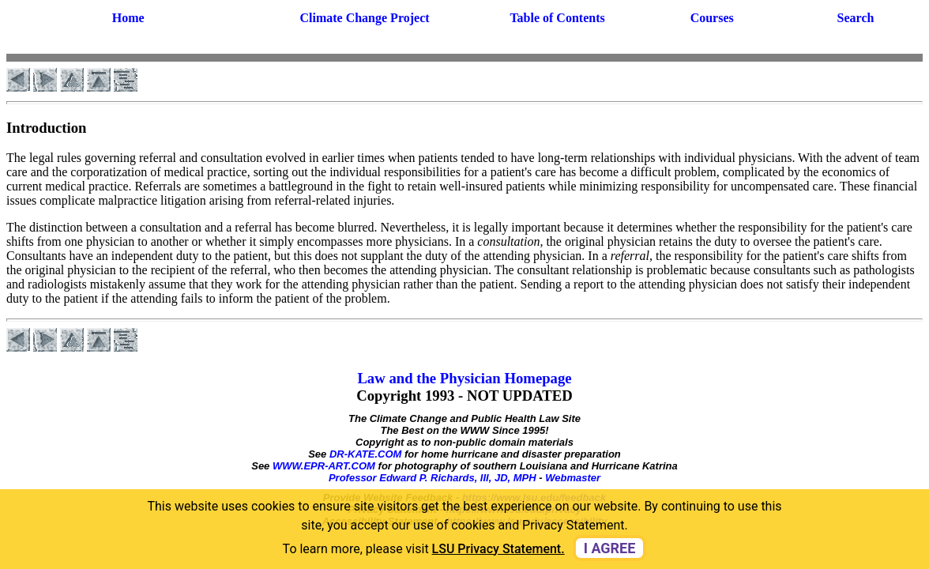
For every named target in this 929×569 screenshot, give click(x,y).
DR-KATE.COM (365, 454)
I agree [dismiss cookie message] (610, 548)
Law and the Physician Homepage (464, 378)
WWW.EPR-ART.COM (324, 466)
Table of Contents (557, 17)
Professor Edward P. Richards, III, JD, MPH (432, 478)
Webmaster (572, 478)
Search (855, 17)
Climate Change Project (364, 17)
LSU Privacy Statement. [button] (498, 548)
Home (128, 17)
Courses (712, 17)
